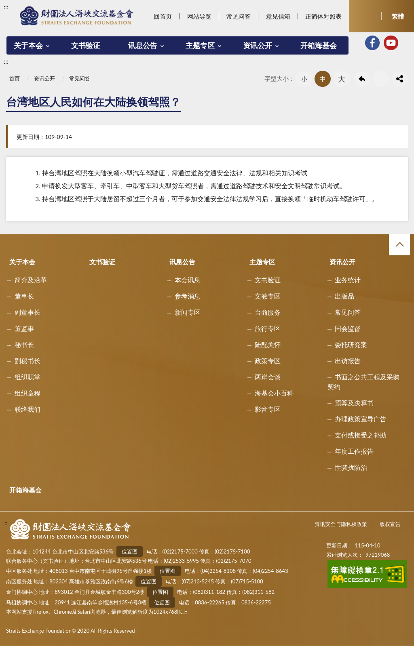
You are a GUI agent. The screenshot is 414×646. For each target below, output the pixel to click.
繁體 (398, 16)
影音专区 (268, 409)
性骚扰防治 (351, 467)
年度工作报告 (354, 451)
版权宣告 (390, 524)
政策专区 (268, 360)
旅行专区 (268, 328)
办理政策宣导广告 (361, 419)
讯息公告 (142, 45)
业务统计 (348, 280)
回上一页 (362, 79)
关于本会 (28, 45)
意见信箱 (278, 16)
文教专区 (268, 296)
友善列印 (381, 79)
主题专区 (200, 45)
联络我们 (27, 409)
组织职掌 (27, 377)
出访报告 (348, 360)
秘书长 (24, 344)
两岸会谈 (268, 377)
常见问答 (238, 16)
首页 (14, 78)
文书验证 (85, 45)
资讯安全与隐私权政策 (341, 524)
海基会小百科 (274, 393)
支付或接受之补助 (361, 435)
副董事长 (27, 312)
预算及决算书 (354, 402)
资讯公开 (257, 45)
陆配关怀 (268, 344)
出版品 (344, 296)
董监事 (24, 328)
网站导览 (199, 16)
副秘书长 (27, 360)
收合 (399, 244)
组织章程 (27, 393)
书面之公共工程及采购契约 (363, 381)
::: (6, 7)
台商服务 (268, 312)
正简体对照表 (323, 16)
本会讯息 (188, 280)
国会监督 (348, 328)
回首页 (163, 16)
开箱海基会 (318, 45)
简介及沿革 (31, 280)
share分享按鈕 (400, 79)
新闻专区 (188, 312)
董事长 (24, 296)
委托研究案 (351, 344)
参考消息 (188, 296)
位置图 (129, 551)
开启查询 (365, 16)
